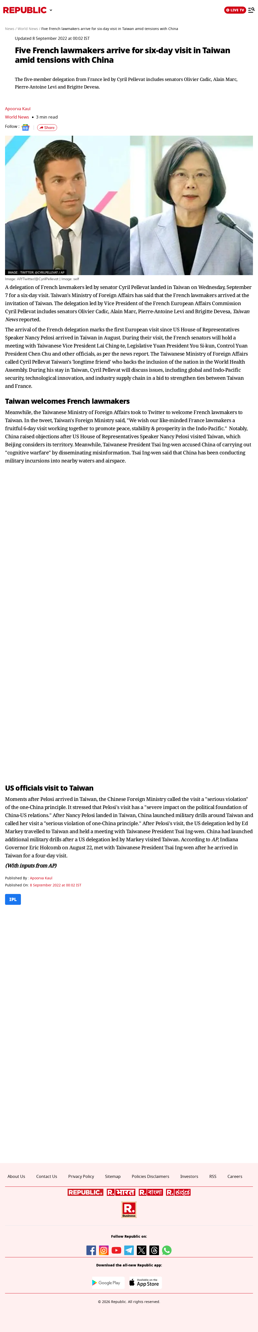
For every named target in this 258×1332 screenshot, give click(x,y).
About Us (16, 1177)
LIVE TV (235, 10)
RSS (212, 1177)
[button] (47, 127)
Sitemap (113, 1177)
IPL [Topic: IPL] (13, 899)
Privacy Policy (81, 1177)
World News (17, 117)
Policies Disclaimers (150, 1177)
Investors (189, 1177)
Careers (235, 1177)
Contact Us (46, 1177)
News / (11, 29)
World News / (29, 29)
